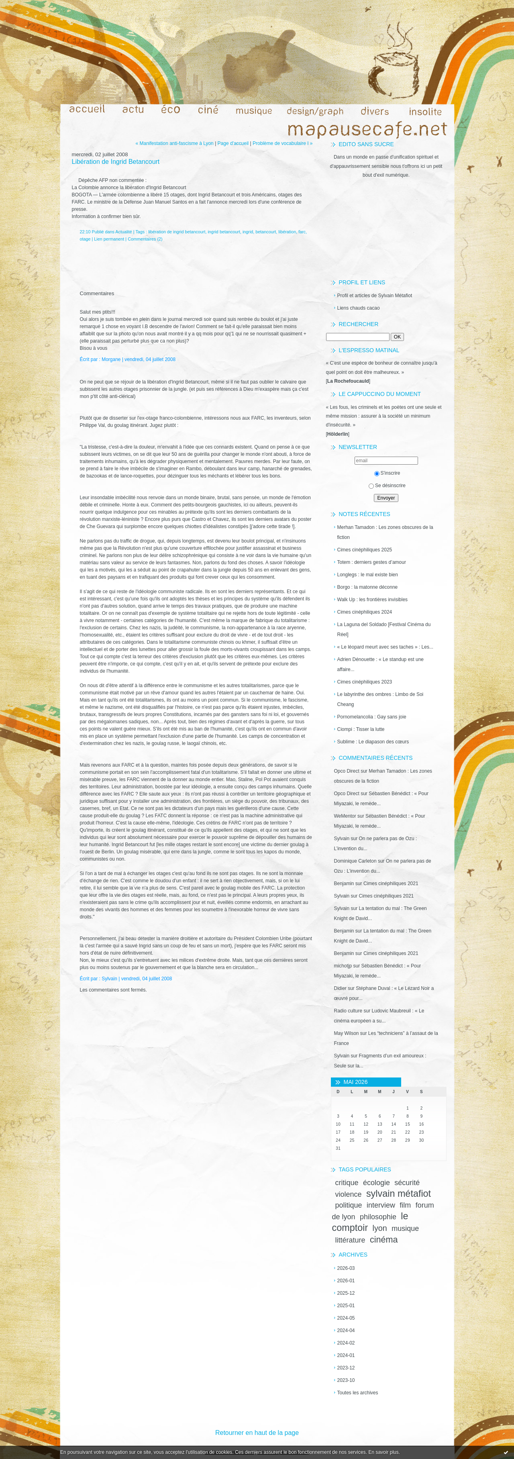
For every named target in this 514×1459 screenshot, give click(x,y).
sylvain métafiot (398, 1193)
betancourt (265, 231)
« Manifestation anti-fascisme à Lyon (174, 143)
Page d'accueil (233, 143)
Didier (340, 988)
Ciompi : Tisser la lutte (361, 729)
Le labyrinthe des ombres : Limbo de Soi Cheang (380, 699)
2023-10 (346, 1380)
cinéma (384, 1240)
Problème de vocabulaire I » (282, 143)
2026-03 (346, 1268)
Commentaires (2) (145, 239)
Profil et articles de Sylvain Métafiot (374, 295)
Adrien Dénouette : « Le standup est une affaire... (380, 664)
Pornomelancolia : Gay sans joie (371, 717)
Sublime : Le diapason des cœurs (373, 742)
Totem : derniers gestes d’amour (371, 562)
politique (348, 1205)
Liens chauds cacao (358, 308)
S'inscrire (387, 473)
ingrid (248, 231)
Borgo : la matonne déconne (367, 587)
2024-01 (346, 1355)
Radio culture (348, 1011)
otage (85, 239)
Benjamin (344, 883)
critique (347, 1183)
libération (287, 231)
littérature (350, 1240)
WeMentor (345, 816)
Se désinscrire (387, 485)
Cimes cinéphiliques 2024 (364, 612)
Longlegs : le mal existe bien (367, 574)
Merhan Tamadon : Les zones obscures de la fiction (385, 532)
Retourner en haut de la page (257, 1432)
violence (348, 1194)
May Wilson (346, 1033)
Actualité (123, 231)
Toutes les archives (357, 1393)
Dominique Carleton (355, 861)
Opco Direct (346, 771)
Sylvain (342, 838)
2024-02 (346, 1343)
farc (302, 231)
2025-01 (346, 1305)
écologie (376, 1183)
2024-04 (346, 1330)
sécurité (407, 1183)
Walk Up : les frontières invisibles (372, 599)
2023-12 (346, 1368)
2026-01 (346, 1281)
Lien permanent (109, 239)
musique (405, 1228)
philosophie (378, 1217)
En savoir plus (383, 1452)
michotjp (343, 966)
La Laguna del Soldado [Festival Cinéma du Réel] (384, 629)
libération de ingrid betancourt (176, 231)
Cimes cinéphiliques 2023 (364, 682)
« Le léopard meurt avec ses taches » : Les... (385, 647)
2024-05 (346, 1318)
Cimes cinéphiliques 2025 (364, 550)
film (405, 1205)
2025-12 (346, 1293)
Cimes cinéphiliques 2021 (390, 883)
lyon (380, 1228)
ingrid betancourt (224, 231)
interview (381, 1205)
